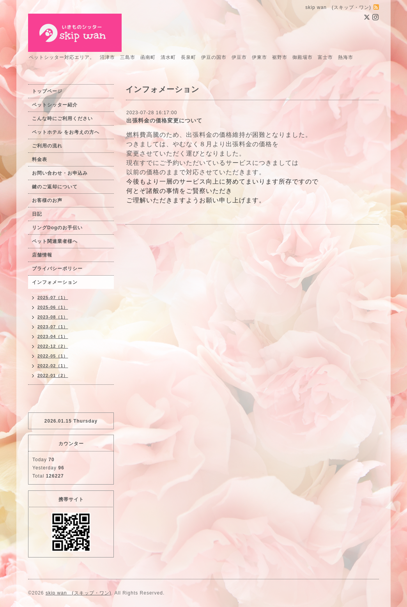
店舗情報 (42, 255)
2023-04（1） (52, 336)
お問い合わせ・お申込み (60, 173)
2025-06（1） (52, 307)
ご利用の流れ (47, 146)
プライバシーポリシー (57, 268)
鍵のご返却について (55, 186)
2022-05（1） (52, 356)
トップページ (47, 91)
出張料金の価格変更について (164, 120)
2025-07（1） (52, 297)
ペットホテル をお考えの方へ (65, 132)
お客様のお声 (47, 200)
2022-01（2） (52, 375)
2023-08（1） (52, 317)
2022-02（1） (52, 365)
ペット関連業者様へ (55, 241)
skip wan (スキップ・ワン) (78, 593)
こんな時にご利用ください (62, 118)
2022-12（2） (52, 346)
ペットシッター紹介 (55, 105)
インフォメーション (55, 282)
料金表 (39, 159)
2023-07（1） (52, 326)
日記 (37, 214)
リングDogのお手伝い (57, 227)
